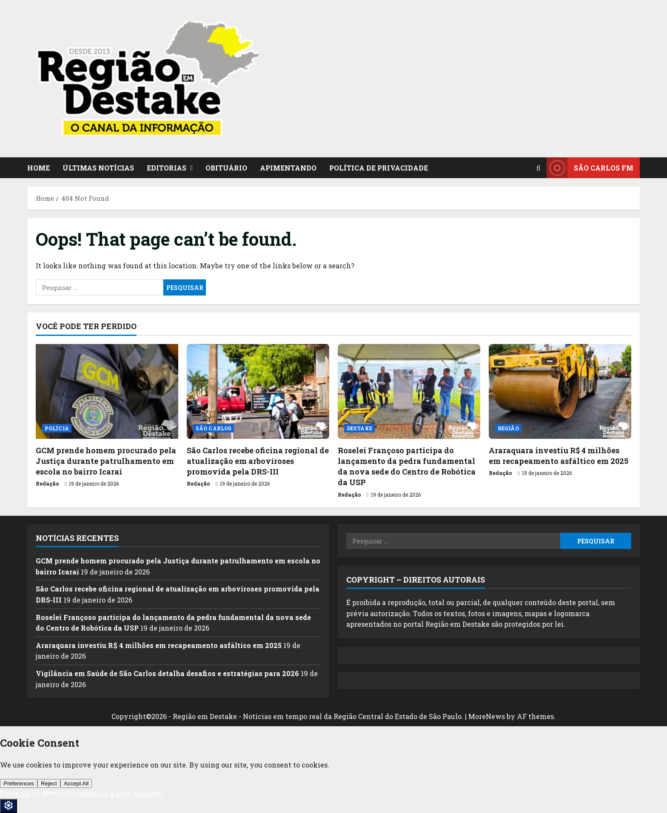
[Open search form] (538, 168)
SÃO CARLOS (213, 428)
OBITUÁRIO (226, 167)
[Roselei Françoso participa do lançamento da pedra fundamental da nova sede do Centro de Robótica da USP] (409, 391)
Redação (47, 483)
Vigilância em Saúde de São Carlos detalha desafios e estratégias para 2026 (167, 673)
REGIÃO (508, 428)
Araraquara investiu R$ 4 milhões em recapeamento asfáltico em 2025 (558, 455)
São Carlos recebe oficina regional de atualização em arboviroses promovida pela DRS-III (258, 461)
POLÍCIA (57, 428)
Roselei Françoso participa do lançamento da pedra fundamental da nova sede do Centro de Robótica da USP (407, 466)
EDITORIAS (166, 167)
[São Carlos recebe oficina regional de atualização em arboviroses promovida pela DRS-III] (258, 391)
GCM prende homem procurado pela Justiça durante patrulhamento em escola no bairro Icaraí (106, 461)
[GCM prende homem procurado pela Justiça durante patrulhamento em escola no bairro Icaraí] (107, 391)
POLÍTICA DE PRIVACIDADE (378, 167)
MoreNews (486, 716)
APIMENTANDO (288, 167)
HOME (38, 167)
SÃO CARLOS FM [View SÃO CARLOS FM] (590, 167)
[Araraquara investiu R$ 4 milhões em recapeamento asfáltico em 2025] (560, 391)
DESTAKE (359, 428)
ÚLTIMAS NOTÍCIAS (98, 167)
